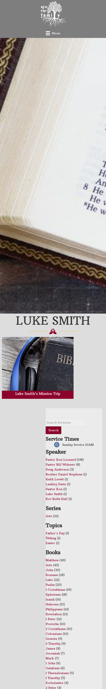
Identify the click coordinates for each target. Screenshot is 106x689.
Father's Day (55, 533)
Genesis (51, 639)
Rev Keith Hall (57, 499)
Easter (50, 543)
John (49, 570)
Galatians (53, 668)
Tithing (51, 538)
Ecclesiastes (54, 683)
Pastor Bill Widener (60, 464)
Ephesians (53, 594)
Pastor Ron (54, 489)
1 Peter (51, 619)
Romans (52, 575)
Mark (50, 658)
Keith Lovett (55, 479)
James (50, 648)
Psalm (50, 585)
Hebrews (52, 604)
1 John (50, 663)
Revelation (54, 614)
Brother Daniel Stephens (64, 474)
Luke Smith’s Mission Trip (37, 393)
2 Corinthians (56, 629)
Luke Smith (54, 494)
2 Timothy (53, 643)
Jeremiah (53, 653)
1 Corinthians (55, 589)
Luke (49, 580)
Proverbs (52, 624)
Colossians (54, 634)
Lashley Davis (56, 484)
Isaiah (50, 599)
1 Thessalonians (57, 673)
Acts (49, 516)
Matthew (52, 560)
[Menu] (53, 33)
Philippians (54, 609)
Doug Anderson (57, 469)
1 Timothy (53, 678)
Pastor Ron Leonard (61, 459)
